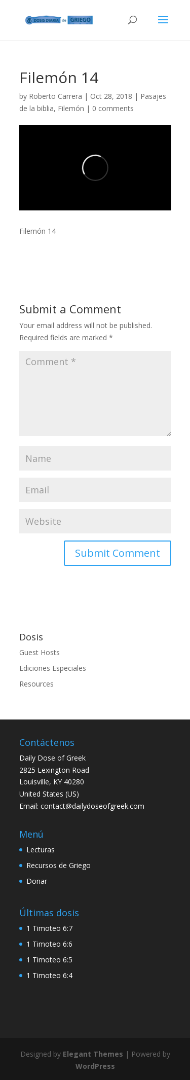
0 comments (113, 108)
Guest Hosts (39, 652)
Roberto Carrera (55, 96)
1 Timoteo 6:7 (49, 928)
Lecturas (40, 849)
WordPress (95, 1066)
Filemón (71, 108)
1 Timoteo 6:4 (49, 975)
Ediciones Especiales (52, 668)
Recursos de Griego (58, 865)
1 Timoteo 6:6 (49, 944)
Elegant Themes (93, 1054)
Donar (36, 881)
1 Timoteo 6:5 (49, 959)
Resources (36, 684)
